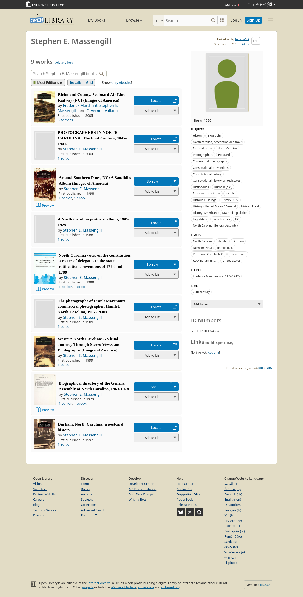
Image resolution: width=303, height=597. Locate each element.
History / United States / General (214, 206)
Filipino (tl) (231, 563)
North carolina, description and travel (218, 142)
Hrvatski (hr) (233, 520)
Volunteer (40, 489)
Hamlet (230, 193)
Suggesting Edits (188, 494)
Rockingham (238, 254)
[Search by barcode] (222, 20)
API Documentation (142, 489)
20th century (201, 292)
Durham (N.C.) (202, 248)
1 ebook (80, 198)
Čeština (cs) (232, 489)
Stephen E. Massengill (82, 149)
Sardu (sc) (231, 541)
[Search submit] (213, 20)
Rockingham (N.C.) (205, 261)
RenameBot (242, 39)
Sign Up (253, 20)
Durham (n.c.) (223, 187)
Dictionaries (201, 187)
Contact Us (184, 489)
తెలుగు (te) (231, 547)
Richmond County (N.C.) (208, 254)
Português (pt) (234, 531)
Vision (37, 483)
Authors (86, 494)
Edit (256, 41)
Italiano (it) (232, 526)
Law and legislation (234, 213)
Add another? (64, 63)
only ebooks (121, 82)
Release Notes (187, 505)
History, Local (250, 206)
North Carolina (227, 148)
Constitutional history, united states (216, 181)
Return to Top (90, 515)
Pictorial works (203, 148)
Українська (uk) (235, 552)
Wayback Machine (123, 587)
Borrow (152, 181)
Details (76, 82)
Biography (214, 136)
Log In (236, 20)
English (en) (232, 499)
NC (237, 219)
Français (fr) (232, 510)
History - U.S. (229, 200)
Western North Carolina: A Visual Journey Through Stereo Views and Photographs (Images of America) (89, 345)
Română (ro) (233, 536)
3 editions (65, 120)
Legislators (200, 219)
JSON (269, 368)
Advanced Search (93, 510)
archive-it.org (170, 587)
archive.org (146, 587)
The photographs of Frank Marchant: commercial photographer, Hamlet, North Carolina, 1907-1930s (91, 306)
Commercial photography (210, 161)
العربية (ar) (231, 483)
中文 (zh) (230, 557)
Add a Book (185, 499)
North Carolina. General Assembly (215, 226)
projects (87, 587)
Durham (238, 241)
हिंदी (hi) (229, 515)
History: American (205, 213)
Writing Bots (137, 499)
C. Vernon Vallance (102, 110)
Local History (221, 219)
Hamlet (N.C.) (225, 248)
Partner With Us (44, 494)
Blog (36, 505)
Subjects (87, 499)
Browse (128, 20)
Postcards (224, 155)
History (244, 44)
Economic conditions (206, 193)
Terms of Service (44, 510)
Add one (213, 352)
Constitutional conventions (211, 168)
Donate (232, 4)
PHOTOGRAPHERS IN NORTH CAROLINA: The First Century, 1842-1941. (92, 138)
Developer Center (141, 483)
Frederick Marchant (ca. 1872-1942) (216, 276)
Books (85, 489)
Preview (48, 205)
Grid (89, 82)
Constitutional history (207, 174)
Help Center (185, 483)
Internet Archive (99, 583)
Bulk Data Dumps (141, 494)
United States (231, 261)
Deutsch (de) (233, 494)
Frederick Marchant (80, 105)
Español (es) (232, 505)
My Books (96, 20)
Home (85, 483)
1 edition (64, 158)
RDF (260, 368)
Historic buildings (204, 200)
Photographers (203, 155)
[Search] (186, 20)
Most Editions (46, 82)
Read (152, 387)
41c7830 (264, 585)
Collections (89, 505)
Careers (38, 499)
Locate (156, 100)
